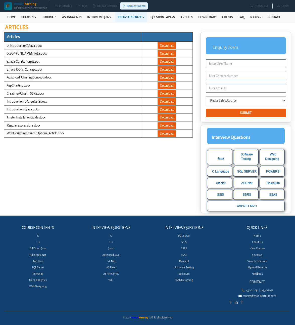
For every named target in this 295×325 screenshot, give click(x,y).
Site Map (257, 255)
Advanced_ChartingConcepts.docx (29, 77)
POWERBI (273, 171)
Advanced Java (111, 255)
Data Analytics (37, 280)
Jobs (82, 6)
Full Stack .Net (37, 255)
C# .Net (111, 261)
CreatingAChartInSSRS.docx (25, 93)
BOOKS (256, 17)
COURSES (28, 17)
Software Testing (247, 156)
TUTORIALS (49, 17)
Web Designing (272, 156)
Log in (283, 6)
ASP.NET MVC (247, 206)
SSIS (220, 194)
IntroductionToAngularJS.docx (27, 101)
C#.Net (220, 183)
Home (257, 236)
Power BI (38, 274)
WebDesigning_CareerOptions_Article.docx (35, 133)
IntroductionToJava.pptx (23, 109)
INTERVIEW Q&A (99, 17)
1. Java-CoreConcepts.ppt (23, 61)
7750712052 (259, 6)
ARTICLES (186, 17)
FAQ (241, 17)
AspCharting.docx (18, 85)
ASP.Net (246, 183)
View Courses (257, 248)
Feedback (257, 274)
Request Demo (133, 6)
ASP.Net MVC (111, 274)
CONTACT (274, 17)
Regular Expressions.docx (23, 125)
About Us (257, 242)
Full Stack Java (37, 248)
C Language (220, 171)
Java (220, 158)
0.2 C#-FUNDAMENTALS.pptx (27, 53)
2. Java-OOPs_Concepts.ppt (24, 69)
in (236, 302)
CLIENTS (227, 17)
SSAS (273, 194)
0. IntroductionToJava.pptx (24, 46)
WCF (111, 280)
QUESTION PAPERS (163, 17)
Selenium (273, 183)
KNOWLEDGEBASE (131, 17)
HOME (11, 17)
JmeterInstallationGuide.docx (26, 117)
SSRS (247, 194)
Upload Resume (104, 6)
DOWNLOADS (207, 17)
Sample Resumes (257, 261)
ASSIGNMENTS (71, 17)
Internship (63, 6)
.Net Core (37, 261)
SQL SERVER (247, 171)
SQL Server (38, 267)
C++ (38, 242)
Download (167, 46)
